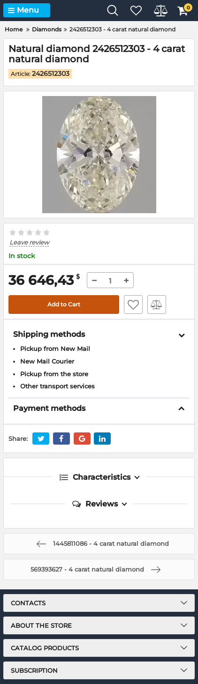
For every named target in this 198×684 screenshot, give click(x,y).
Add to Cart (63, 304)
